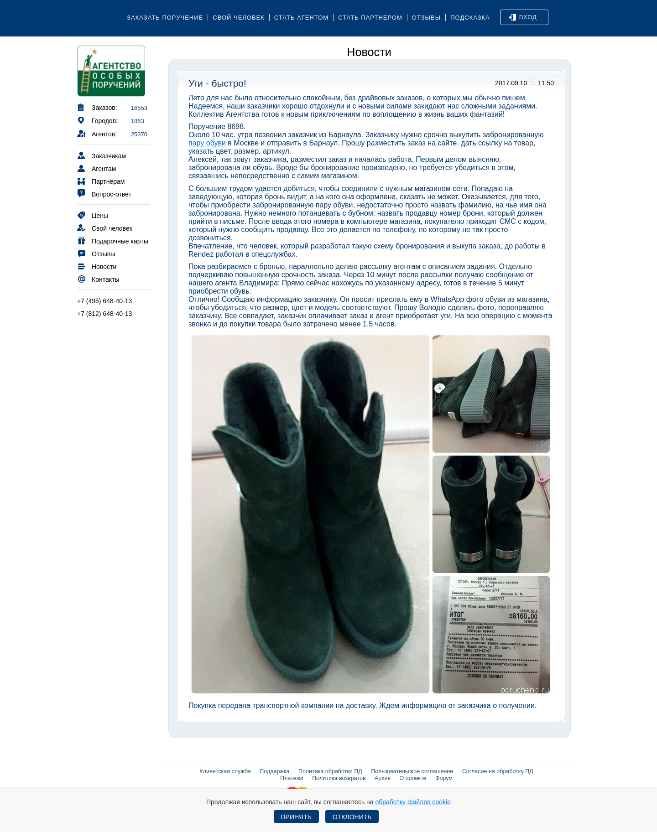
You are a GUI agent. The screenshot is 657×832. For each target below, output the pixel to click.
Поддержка (274, 771)
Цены (92, 215)
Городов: (97, 120)
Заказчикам (101, 155)
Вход (523, 17)
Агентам (96, 168)
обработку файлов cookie (413, 802)
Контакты (98, 278)
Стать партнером (370, 17)
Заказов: (97, 107)
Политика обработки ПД (330, 771)
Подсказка (470, 17)
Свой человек (239, 17)
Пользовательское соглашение (412, 771)
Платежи (291, 778)
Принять (296, 817)
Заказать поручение (165, 17)
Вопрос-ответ (104, 193)
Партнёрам (101, 180)
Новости (96, 266)
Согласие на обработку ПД (497, 771)
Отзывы (426, 17)
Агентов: (97, 133)
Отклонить (352, 817)
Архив (383, 778)
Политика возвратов (338, 778)
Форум (444, 778)
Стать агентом (301, 17)
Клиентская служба (224, 771)
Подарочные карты (112, 240)
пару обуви (207, 143)
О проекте (413, 778)
